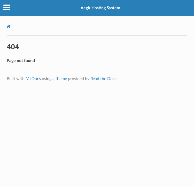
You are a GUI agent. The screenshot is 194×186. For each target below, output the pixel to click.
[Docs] (9, 26)
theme (61, 79)
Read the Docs (103, 79)
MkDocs (33, 79)
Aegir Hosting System (100, 8)
